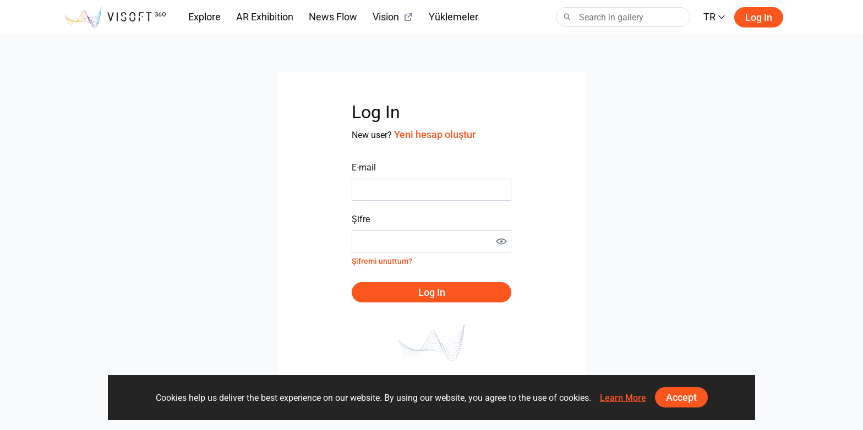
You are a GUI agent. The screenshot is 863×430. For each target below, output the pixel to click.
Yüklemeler (453, 17)
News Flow (333, 17)
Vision (393, 17)
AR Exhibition (264, 17)
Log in (758, 17)
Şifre (361, 219)
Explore (204, 17)
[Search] (623, 17)
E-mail (364, 167)
